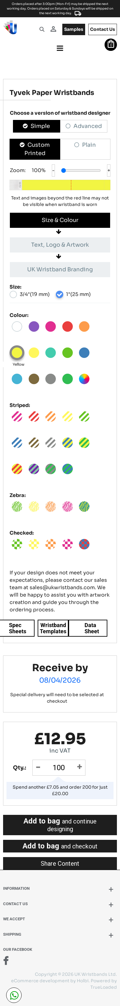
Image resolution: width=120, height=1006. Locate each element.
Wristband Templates (53, 628)
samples (73, 29)
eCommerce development (40, 980)
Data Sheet (92, 628)
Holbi (83, 980)
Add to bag (60, 825)
